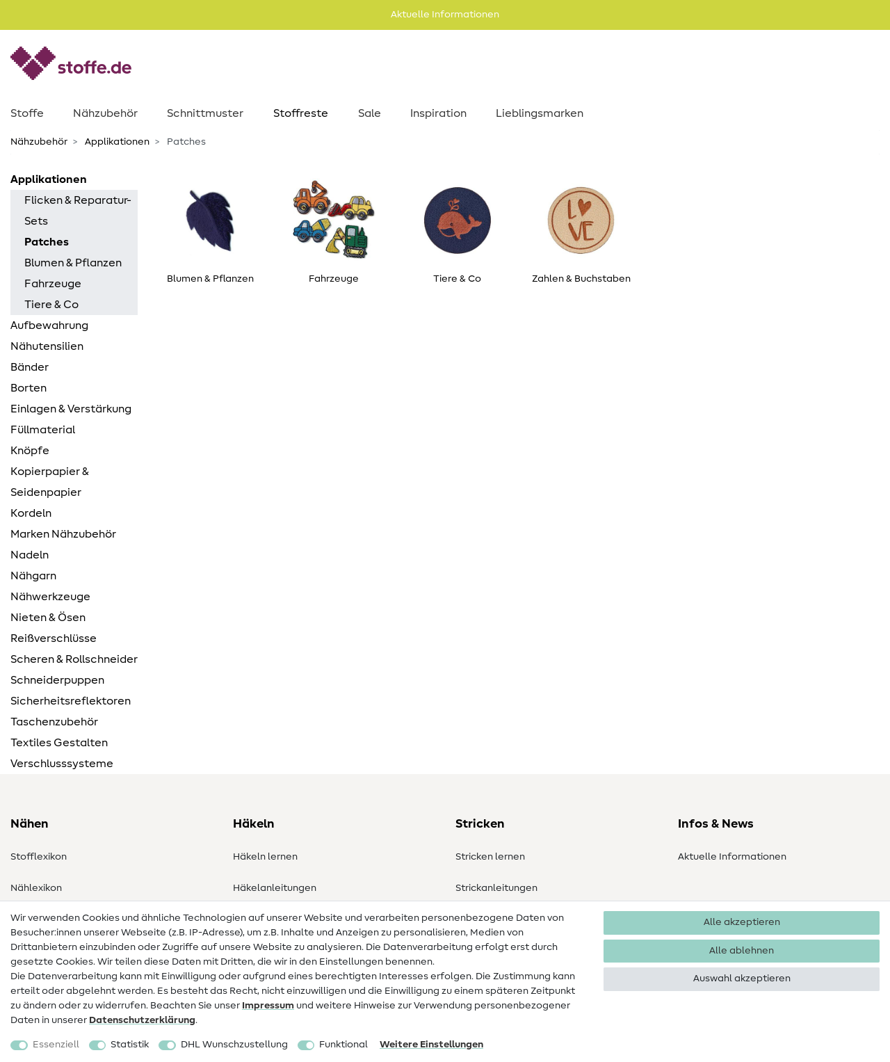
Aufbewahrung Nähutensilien (49, 336)
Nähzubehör (105, 113)
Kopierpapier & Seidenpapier (49, 482)
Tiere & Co (51, 304)
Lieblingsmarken (539, 113)
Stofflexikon (38, 857)
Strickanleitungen (496, 888)
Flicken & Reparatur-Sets (77, 211)
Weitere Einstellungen (431, 1044)
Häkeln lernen (265, 857)
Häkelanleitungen (274, 888)
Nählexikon (36, 888)
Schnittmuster (205, 113)
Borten (28, 388)
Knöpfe (29, 450)
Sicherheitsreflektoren (70, 701)
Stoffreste (300, 113)
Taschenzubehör (54, 721)
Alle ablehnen (741, 951)
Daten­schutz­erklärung (142, 1020)
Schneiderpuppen (57, 680)
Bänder (29, 367)
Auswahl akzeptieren (742, 978)
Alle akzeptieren (742, 922)
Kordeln (30, 513)
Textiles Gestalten (59, 742)
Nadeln (29, 555)
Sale (369, 113)
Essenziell (56, 1044)
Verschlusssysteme (61, 763)
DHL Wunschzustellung (234, 1044)
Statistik (130, 1044)
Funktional (343, 1044)
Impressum (268, 1006)
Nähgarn (33, 575)
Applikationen (116, 142)
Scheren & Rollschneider (74, 659)
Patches (46, 242)
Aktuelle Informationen (732, 857)
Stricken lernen (490, 857)
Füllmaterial (42, 429)
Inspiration (438, 113)
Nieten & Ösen (48, 617)
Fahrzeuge (52, 283)
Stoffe (27, 113)
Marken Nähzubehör (63, 534)
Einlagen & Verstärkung (70, 409)
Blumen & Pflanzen (73, 262)
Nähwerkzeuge (50, 596)
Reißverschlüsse (53, 638)
